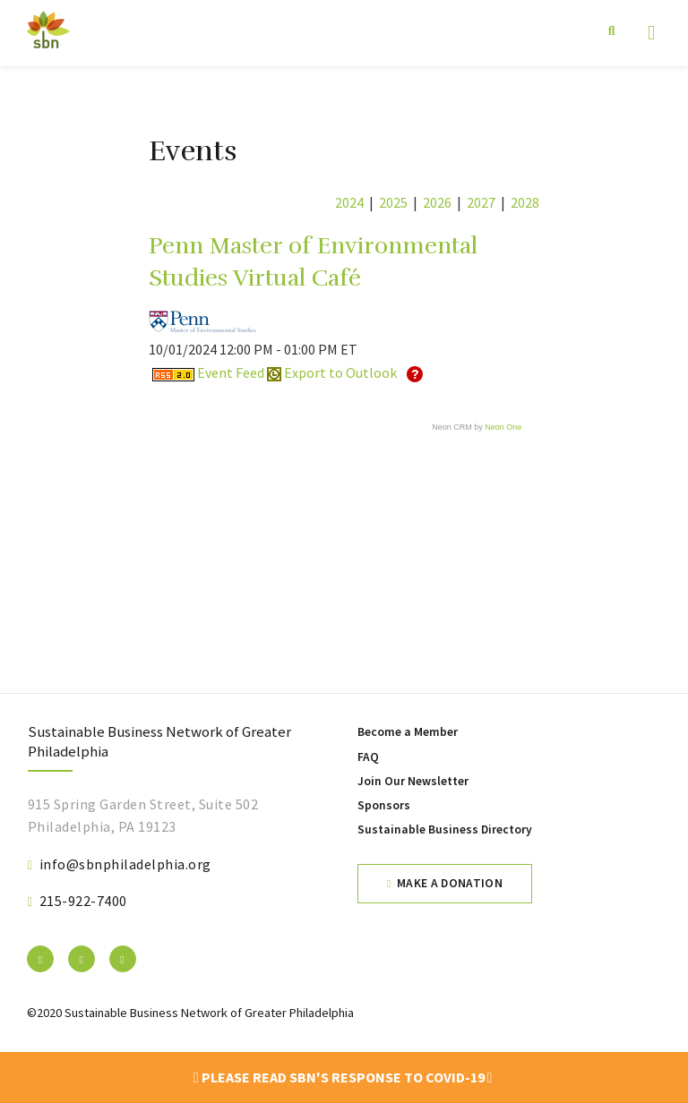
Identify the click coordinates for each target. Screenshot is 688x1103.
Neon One (503, 427)
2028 (525, 202)
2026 (437, 202)
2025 (393, 202)
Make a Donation (450, 883)
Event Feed (208, 372)
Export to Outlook (332, 372)
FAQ (368, 757)
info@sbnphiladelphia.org (125, 864)
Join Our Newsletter (413, 781)
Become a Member (407, 732)
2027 (481, 202)
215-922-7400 (83, 901)
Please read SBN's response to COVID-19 (343, 1077)
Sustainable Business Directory (444, 829)
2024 (349, 202)
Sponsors (383, 805)
